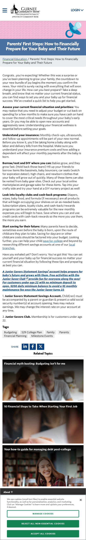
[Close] (80, 500)
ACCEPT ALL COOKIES (43, 533)
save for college (53, 241)
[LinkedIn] (25, 347)
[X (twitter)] (40, 347)
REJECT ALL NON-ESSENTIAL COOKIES (43, 523)
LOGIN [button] (77, 10)
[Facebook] (33, 347)
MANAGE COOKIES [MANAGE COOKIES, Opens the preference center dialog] (43, 513)
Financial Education (15, 59)
